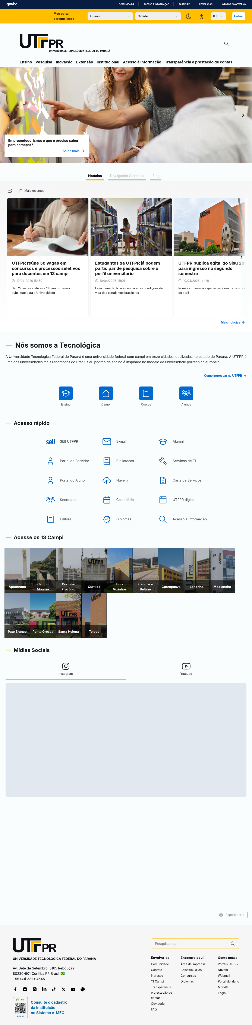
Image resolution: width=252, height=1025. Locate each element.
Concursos (188, 975)
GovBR (11, 4)
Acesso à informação (156, 4)
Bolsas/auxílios (191, 970)
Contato (156, 970)
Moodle (223, 987)
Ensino (26, 62)
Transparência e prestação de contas (198, 62)
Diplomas (187, 981)
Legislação (205, 4)
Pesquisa (44, 62)
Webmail (224, 975)
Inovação (64, 62)
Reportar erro (186, 915)
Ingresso (157, 975)
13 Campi (157, 981)
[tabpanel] (126, 256)
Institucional (108, 62)
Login (222, 993)
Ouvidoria (158, 1003)
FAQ (154, 1009)
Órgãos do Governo (234, 4)
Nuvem (223, 970)
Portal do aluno (228, 981)
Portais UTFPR (228, 964)
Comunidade (160, 964)
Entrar (238, 16)
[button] (51, 190)
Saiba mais (119, 151)
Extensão (84, 62)
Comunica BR (126, 4)
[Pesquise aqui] (191, 944)
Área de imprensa (193, 964)
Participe (184, 4)
